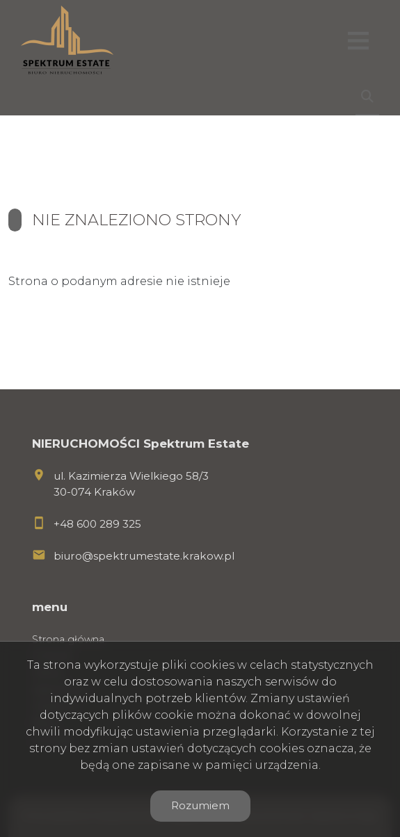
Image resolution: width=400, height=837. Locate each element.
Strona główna (68, 639)
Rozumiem (200, 805)
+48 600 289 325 (97, 523)
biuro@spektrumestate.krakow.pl (144, 555)
